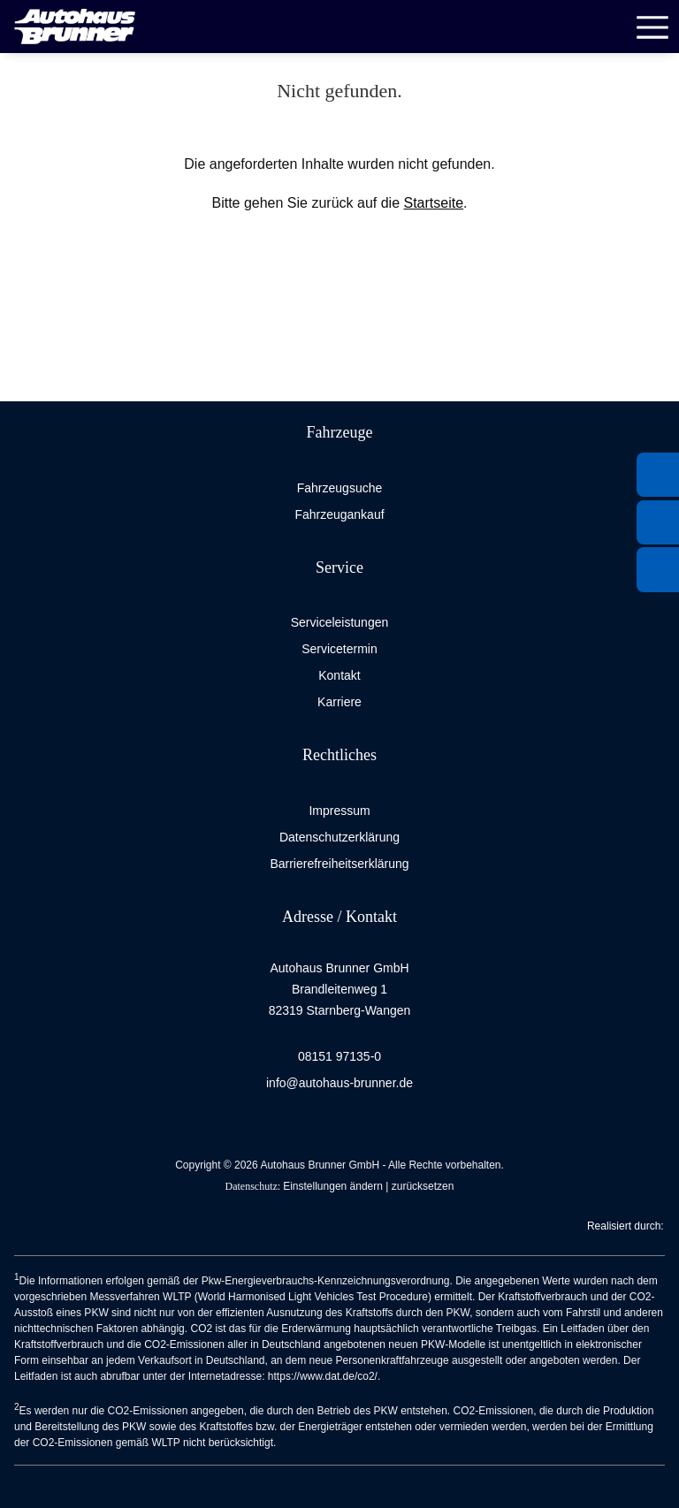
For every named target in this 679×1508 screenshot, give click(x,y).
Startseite (433, 202)
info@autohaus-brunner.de (339, 1083)
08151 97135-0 (339, 1056)
